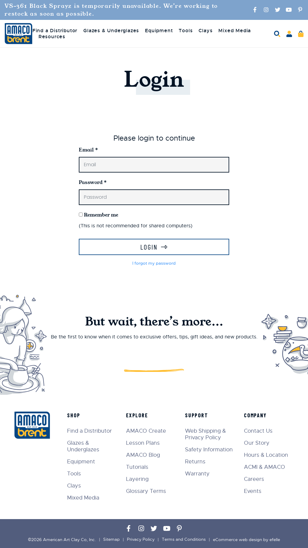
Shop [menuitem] (74, 415)
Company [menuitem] (255, 415)
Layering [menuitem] (138, 479)
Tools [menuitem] (185, 31)
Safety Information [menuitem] (209, 449)
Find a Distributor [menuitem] (54, 31)
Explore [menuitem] (138, 415)
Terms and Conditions (184, 539)
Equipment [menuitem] (159, 31)
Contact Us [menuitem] (258, 431)
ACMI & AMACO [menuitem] (264, 467)
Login (149, 246)
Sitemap (111, 539)
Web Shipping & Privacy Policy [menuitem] (206, 434)
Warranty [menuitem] (198, 473)
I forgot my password (154, 263)
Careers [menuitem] (254, 479)
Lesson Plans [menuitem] (144, 443)
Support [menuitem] (197, 415)
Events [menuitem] (253, 491)
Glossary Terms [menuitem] (147, 491)
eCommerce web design (237, 539)
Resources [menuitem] (51, 37)
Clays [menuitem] (205, 31)
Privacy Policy (141, 539)
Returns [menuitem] (196, 461)
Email (88, 149)
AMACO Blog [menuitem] (144, 455)
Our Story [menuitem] (257, 443)
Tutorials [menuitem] (138, 467)
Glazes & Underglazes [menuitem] (111, 31)
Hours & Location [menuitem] (266, 455)
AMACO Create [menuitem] (147, 431)
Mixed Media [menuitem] (234, 31)
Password (93, 182)
